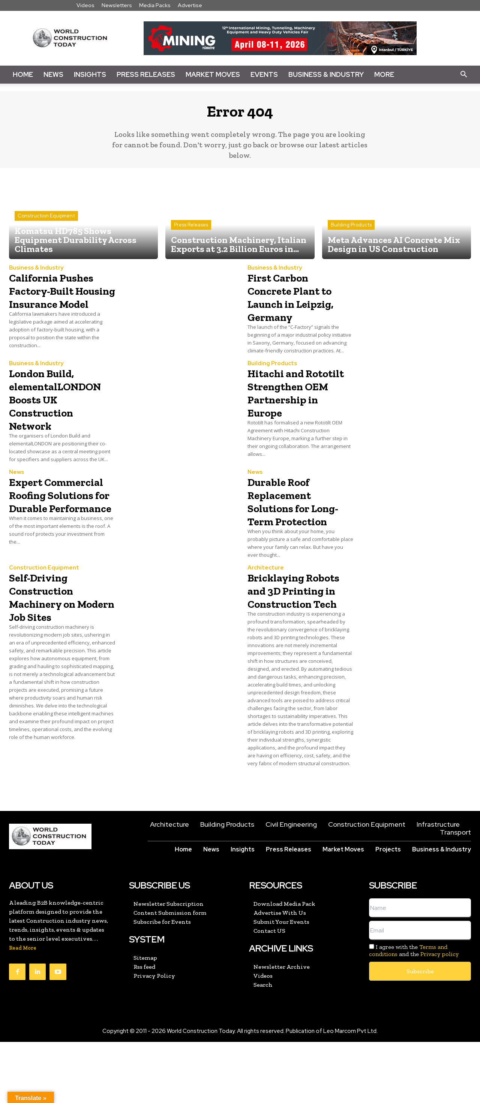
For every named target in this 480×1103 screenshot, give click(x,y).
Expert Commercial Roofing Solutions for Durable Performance (61, 529)
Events (264, 74)
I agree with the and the (414, 1011)
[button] (463, 74)
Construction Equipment (46, 222)
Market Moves (213, 74)
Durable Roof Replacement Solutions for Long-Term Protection (286, 529)
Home (23, 74)
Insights (90, 74)
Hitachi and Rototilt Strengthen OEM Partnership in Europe (297, 412)
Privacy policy (439, 1015)
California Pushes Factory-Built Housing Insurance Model (61, 302)
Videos (85, 5)
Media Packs (155, 5)
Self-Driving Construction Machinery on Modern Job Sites (59, 631)
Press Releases (146, 74)
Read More (22, 1009)
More (384, 74)
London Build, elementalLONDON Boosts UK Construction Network (66, 412)
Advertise (190, 5)
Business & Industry (326, 74)
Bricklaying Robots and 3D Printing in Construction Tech (290, 638)
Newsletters (117, 5)
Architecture (266, 602)
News (53, 74)
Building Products (351, 231)
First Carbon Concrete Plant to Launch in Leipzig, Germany (299, 302)
